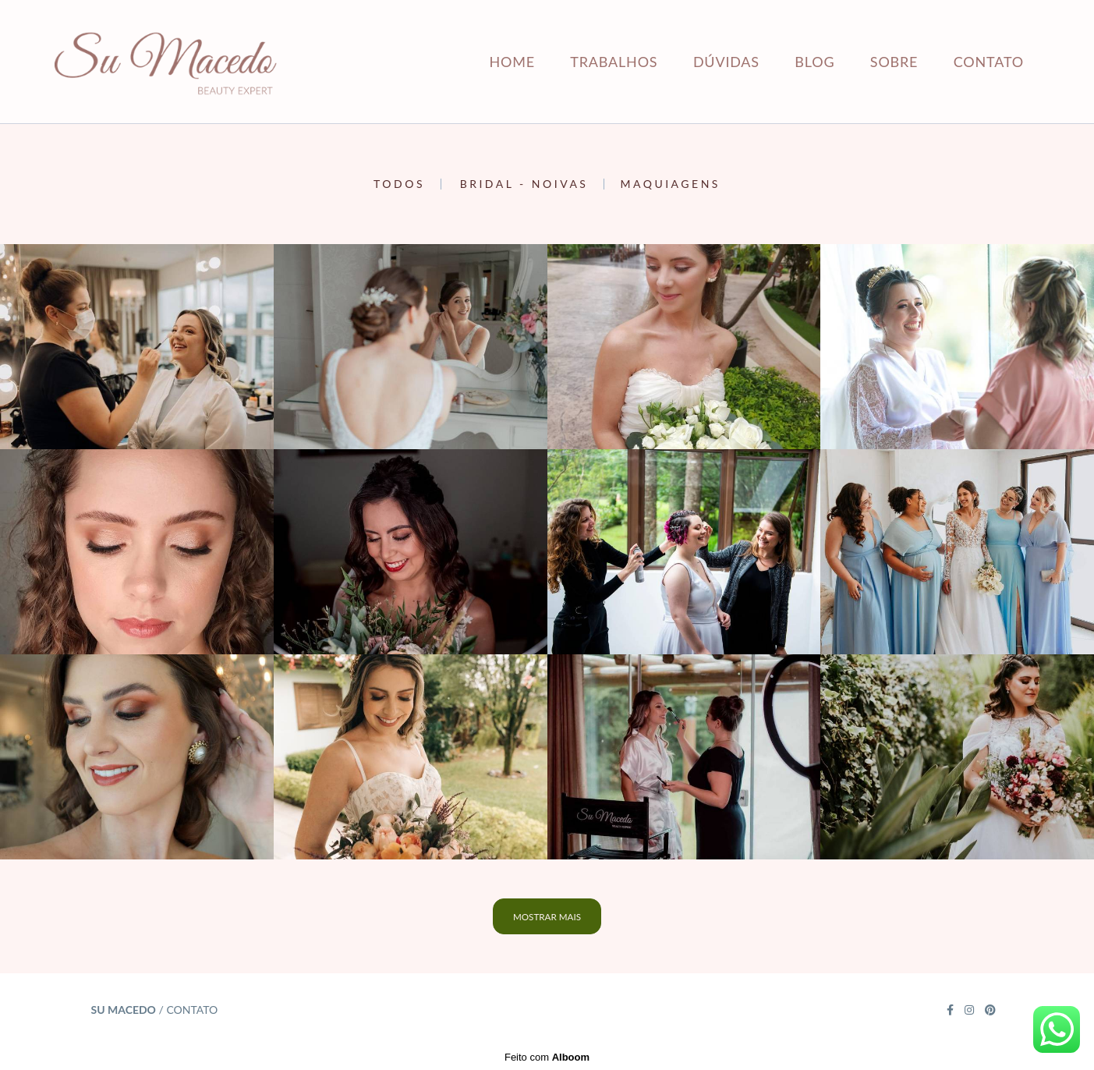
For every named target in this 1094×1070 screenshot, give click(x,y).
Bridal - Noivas (524, 184)
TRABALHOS (613, 61)
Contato (192, 1009)
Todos (399, 184)
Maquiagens (670, 184)
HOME (511, 61)
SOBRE (894, 61)
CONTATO (989, 61)
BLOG (814, 61)
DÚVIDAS (726, 61)
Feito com (547, 1057)
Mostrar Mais (547, 916)
